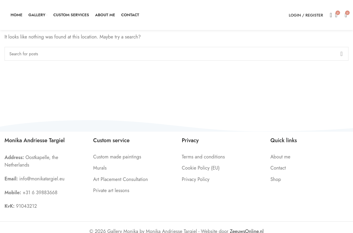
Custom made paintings (117, 156)
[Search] (329, 15)
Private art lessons (111, 190)
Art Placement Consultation (120, 179)
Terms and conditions (203, 156)
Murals (100, 167)
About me (280, 156)
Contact (278, 167)
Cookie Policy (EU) (201, 167)
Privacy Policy (196, 179)
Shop (275, 179)
